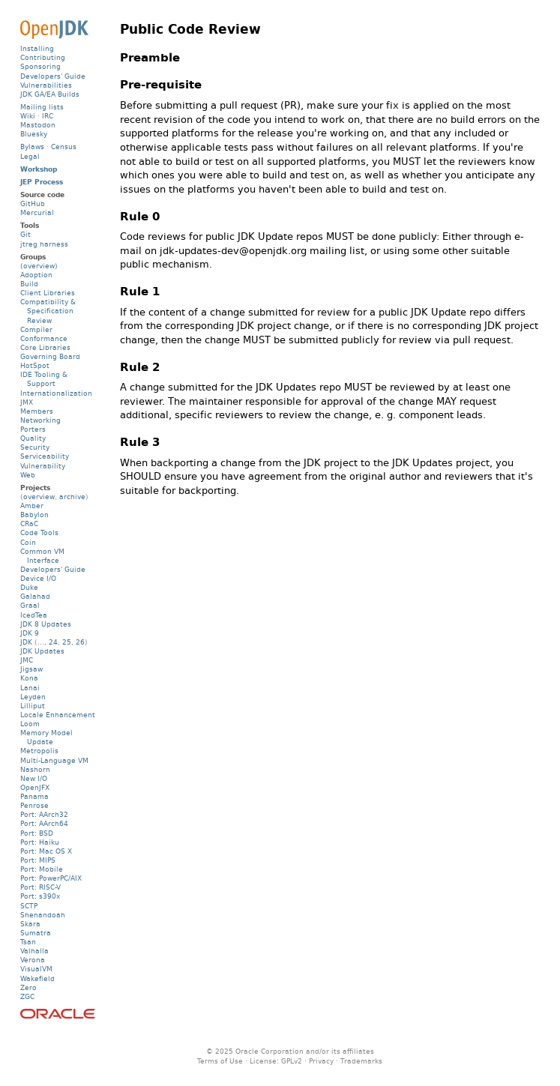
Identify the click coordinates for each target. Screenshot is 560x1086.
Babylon (34, 514)
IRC (47, 116)
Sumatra (35, 933)
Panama (34, 796)
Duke (29, 587)
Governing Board (50, 356)
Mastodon (37, 125)
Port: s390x (40, 896)
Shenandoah (42, 915)
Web (27, 475)
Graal (30, 605)
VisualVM (36, 969)
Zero (28, 987)
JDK (26, 642)
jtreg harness (44, 244)
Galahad (35, 596)
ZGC (27, 996)
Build (29, 284)
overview (39, 496)
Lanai (30, 688)
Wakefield (37, 978)
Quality (33, 438)
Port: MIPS (37, 860)
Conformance (43, 338)
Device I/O (38, 578)
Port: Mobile (41, 869)
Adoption (36, 275)
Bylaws (32, 146)
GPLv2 (291, 1061)
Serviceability (44, 456)
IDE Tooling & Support (43, 378)
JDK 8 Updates (45, 624)
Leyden (33, 697)
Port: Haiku (39, 842)
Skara (30, 924)
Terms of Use (220, 1061)
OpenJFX (34, 787)
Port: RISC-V (40, 887)
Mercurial (37, 212)
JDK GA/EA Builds (49, 94)
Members (36, 411)
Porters (33, 429)
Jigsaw (31, 669)
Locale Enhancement (57, 715)
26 (80, 642)
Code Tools (39, 532)
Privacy (321, 1061)
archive (72, 496)
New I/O (33, 778)
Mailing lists (42, 107)
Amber (31, 505)
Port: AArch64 (44, 823)
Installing (37, 48)
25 (66, 642)
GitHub (32, 203)
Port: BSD (36, 833)
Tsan (28, 942)
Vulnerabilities (46, 85)
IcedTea (33, 615)
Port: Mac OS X (46, 851)
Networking (40, 420)
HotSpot (34, 365)
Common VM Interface (42, 555)
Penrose (34, 805)
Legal (30, 156)
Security (34, 447)
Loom (30, 724)
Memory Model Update (46, 737)
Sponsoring (40, 66)
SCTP (28, 906)
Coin (28, 542)
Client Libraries (47, 293)
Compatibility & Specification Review (48, 311)
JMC (26, 660)
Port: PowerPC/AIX (51, 878)
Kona (29, 678)
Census (63, 146)
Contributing (42, 57)
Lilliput (32, 706)
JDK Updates (42, 651)
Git (25, 234)
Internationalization (56, 393)
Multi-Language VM (54, 760)
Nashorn (35, 769)
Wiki (27, 116)
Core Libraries (45, 347)
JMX (26, 402)
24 (53, 642)
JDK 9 (29, 633)
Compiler (36, 329)
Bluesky (33, 134)
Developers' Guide (52, 76)
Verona (32, 960)
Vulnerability (42, 466)
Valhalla (34, 951)
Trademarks (361, 1061)
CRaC (29, 523)
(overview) (39, 266)
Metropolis (39, 750)
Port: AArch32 (44, 814)
